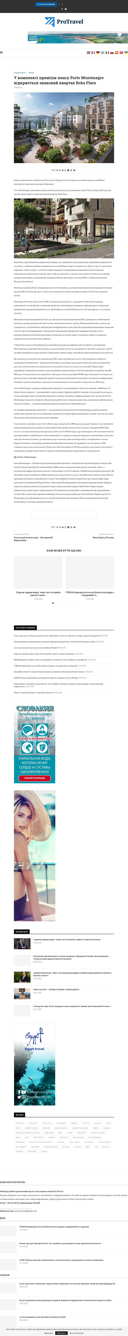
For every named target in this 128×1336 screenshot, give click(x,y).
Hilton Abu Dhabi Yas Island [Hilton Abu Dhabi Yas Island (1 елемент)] (28, 1133)
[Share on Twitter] (60, 170)
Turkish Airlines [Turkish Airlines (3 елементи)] (51, 1147)
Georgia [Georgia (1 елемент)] (106, 1128)
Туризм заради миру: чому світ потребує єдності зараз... (38, 593)
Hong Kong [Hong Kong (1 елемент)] (49, 1133)
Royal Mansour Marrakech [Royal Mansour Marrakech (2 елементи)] (40, 1142)
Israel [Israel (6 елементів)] (70, 1133)
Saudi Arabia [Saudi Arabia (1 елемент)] (74, 1142)
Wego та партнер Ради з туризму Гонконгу (33, 692)
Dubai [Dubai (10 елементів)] (108, 1123)
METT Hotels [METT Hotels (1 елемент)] (39, 1137)
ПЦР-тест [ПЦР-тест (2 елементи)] (106, 1147)
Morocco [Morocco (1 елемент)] (64, 1137)
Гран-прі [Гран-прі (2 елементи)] (77, 1147)
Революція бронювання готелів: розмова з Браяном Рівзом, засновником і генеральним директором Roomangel (71, 957)
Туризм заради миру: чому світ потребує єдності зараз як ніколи (67, 939)
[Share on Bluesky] (74, 170)
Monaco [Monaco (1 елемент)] (52, 1137)
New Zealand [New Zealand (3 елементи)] (78, 1137)
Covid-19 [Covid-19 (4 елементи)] (86, 1123)
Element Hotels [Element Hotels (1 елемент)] (31, 1128)
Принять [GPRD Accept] (61, 1333)
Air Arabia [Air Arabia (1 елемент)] (33, 1123)
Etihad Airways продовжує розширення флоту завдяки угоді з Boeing (46, 677)
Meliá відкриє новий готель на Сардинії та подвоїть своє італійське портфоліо (50, 659)
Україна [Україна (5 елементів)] (44, 1151)
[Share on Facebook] (57, 170)
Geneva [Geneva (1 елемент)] (96, 1128)
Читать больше (77, 1333)
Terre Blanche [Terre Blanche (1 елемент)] (105, 1142)
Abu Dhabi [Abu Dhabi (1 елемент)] (20, 1123)
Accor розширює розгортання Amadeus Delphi (35, 647)
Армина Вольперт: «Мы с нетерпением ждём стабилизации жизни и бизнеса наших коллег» (72, 974)
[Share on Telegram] (68, 170)
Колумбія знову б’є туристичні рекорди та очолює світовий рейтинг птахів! (49, 671)
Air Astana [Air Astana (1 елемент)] (47, 1123)
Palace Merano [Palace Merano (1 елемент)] (95, 1137)
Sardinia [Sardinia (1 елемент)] (60, 1142)
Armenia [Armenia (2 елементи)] (74, 1123)
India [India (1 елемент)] (60, 1133)
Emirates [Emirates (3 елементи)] (46, 1128)
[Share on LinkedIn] (62, 170)
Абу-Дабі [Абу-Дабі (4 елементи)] (66, 1147)
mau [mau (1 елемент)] (27, 1137)
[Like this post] (54, 170)
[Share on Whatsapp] (65, 170)
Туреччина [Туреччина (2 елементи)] (32, 1151)
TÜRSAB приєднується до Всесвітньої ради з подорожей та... (90, 593)
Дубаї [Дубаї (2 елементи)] (88, 1147)
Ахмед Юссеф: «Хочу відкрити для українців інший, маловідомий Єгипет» (71, 1006)
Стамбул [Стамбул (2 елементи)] (19, 1151)
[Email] (66, 9)
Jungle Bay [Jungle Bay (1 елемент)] (81, 1133)
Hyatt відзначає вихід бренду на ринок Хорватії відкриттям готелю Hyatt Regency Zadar (54, 641)
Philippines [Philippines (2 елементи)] (20, 1142)
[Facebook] (62, 9)
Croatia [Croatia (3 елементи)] (97, 1123)
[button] (59, 4)
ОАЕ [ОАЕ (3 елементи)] (96, 1147)
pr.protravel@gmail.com (26, 1211)
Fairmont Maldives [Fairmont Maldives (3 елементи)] (80, 1128)
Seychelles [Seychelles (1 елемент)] (89, 1142)
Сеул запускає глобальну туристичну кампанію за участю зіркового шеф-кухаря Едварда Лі (56, 635)
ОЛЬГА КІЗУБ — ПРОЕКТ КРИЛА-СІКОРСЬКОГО (56, 989)
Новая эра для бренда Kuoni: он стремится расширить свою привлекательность (60, 1243)
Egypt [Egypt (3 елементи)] (18, 1128)
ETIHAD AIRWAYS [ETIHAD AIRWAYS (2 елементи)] (61, 1128)
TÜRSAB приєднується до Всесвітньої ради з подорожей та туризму (45, 665)
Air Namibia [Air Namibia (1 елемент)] (61, 1123)
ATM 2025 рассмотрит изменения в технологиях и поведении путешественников (61, 1260)
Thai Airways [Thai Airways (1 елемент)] (21, 1147)
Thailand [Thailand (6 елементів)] (35, 1147)
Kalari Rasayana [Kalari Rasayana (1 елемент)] (98, 1133)
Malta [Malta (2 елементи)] (18, 1137)
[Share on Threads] (71, 170)
